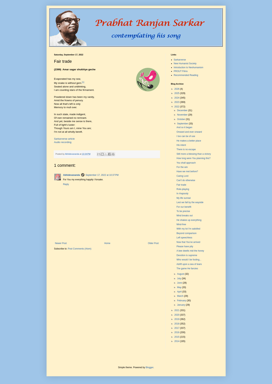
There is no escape (186, 149)
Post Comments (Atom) (79, 248)
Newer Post (61, 243)
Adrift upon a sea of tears (189, 264)
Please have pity (184, 246)
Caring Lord (182, 176)
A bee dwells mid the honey (190, 250)
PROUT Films (181, 71)
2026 (177, 89)
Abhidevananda (71, 175)
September (183, 123)
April (179, 291)
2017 (177, 328)
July (179, 278)
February (182, 300)
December (182, 110)
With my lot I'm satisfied (188, 228)
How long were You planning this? (193, 158)
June (179, 282)
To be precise (183, 211)
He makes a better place (188, 140)
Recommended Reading (186, 75)
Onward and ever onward (189, 132)
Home (107, 243)
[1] (83, 82)
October (181, 119)
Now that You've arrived (188, 242)
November (182, 114)
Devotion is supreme (186, 255)
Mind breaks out (184, 215)
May (179, 287)
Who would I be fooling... (188, 259)
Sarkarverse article (64, 138)
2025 (177, 93)
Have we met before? (187, 171)
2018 (177, 323)
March (180, 296)
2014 (177, 341)
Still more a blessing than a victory (193, 154)
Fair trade (181, 185)
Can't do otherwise (185, 180)
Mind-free (181, 224)
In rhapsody (182, 193)
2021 (177, 310)
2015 (177, 337)
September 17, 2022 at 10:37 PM (102, 175)
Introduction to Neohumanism (188, 67)
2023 (177, 102)
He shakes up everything (188, 220)
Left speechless (184, 237)
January (181, 305)
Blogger (149, 367)
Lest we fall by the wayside (189, 202)
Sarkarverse (180, 59)
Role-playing (182, 189)
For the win (182, 167)
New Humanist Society (185, 63)
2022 (177, 106)
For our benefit (183, 207)
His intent (181, 145)
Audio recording (62, 142)
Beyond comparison (186, 233)
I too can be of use (185, 136)
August (181, 274)
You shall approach (186, 162)
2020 (177, 315)
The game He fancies (187, 268)
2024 (177, 97)
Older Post (153, 243)
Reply (66, 184)
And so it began (184, 127)
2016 (177, 332)
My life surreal (183, 198)
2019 (177, 319)
